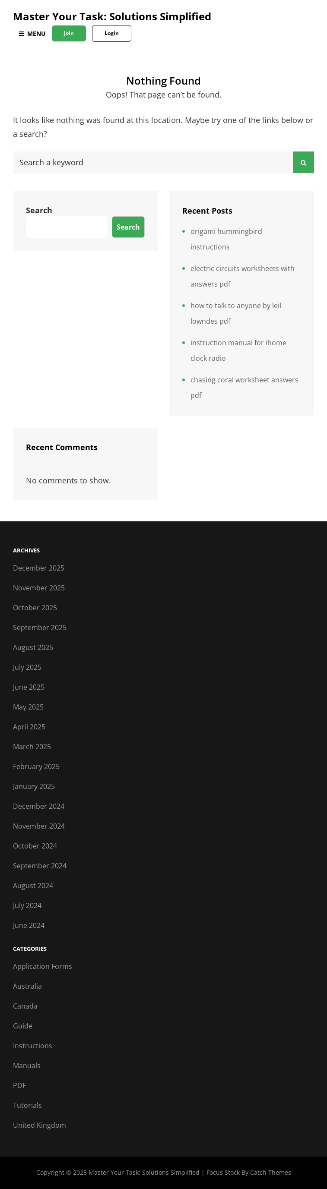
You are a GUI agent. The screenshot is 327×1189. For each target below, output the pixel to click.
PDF (19, 1085)
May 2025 (28, 707)
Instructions (32, 1045)
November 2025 (39, 588)
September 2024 (40, 865)
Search (39, 210)
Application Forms (42, 966)
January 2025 (34, 786)
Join (69, 33)
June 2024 (28, 925)
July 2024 (27, 905)
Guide (22, 1026)
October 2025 (35, 607)
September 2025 (40, 627)
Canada (25, 1006)
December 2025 (38, 568)
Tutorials (27, 1105)
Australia (27, 986)
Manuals (27, 1065)
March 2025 (32, 746)
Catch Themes (270, 1172)
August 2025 (33, 647)
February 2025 (36, 766)
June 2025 (28, 687)
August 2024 (33, 885)
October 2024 (35, 846)
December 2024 (38, 806)
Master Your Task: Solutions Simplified (112, 16)
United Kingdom (39, 1125)
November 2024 (39, 826)
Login (112, 33)
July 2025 (27, 667)
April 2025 (29, 727)
